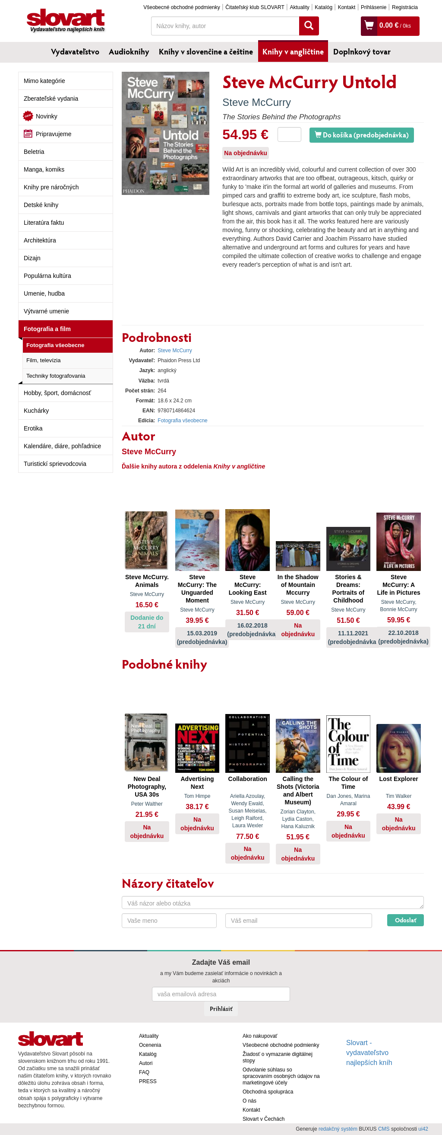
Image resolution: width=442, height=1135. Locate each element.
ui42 (423, 1129)
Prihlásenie (373, 7)
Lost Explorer (398, 778)
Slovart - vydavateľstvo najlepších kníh (369, 1052)
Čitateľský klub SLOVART (254, 7)
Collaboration (247, 778)
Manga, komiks (44, 169)
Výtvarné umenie (46, 311)
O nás (249, 1101)
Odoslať (405, 920)
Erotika (33, 428)
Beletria (34, 151)
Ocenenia (150, 1045)
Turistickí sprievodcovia (55, 463)
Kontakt (347, 7)
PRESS (148, 1081)
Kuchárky (36, 410)
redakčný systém (338, 1129)
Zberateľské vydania (51, 98)
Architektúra (40, 240)
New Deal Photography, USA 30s (147, 786)
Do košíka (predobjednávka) (362, 134)
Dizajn (32, 258)
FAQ (144, 1072)
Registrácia (405, 7)
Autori (145, 1063)
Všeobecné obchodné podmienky (181, 7)
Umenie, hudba (44, 293)
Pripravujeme (53, 134)
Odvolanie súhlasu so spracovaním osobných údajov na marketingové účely (281, 1076)
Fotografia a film (47, 328)
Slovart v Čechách (263, 1119)
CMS (384, 1129)
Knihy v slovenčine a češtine (206, 51)
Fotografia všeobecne (55, 345)
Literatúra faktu (44, 222)
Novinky (46, 116)
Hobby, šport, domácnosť (57, 392)
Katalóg (323, 7)
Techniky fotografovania (55, 376)
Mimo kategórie (44, 80)
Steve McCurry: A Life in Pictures (398, 585)
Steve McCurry (256, 102)
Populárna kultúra (47, 275)
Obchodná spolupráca (268, 1092)
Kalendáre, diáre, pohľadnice (62, 446)
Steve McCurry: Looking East (248, 585)
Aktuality (299, 7)
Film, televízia (43, 360)
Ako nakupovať (260, 1036)
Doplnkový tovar (362, 51)
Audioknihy (129, 51)
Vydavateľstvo (75, 51)
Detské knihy (41, 204)
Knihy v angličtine (293, 51)
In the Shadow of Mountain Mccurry (298, 585)
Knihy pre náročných (51, 187)
